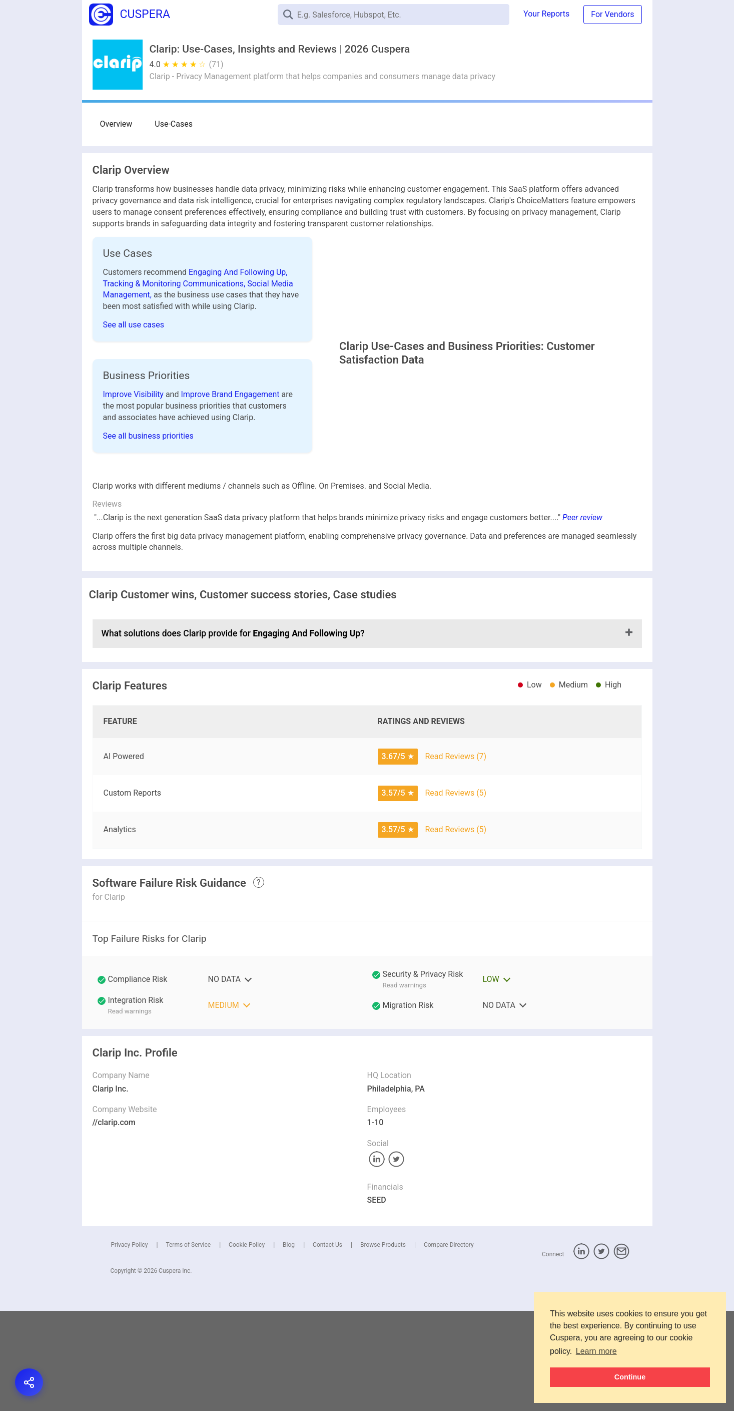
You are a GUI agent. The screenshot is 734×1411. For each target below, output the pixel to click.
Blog (289, 1345)
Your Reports (546, 14)
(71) (216, 64)
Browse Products (383, 1345)
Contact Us (327, 1345)
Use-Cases (165, 124)
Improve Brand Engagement (231, 439)
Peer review (582, 618)
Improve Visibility (134, 439)
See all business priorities (148, 480)
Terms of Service (188, 1345)
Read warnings (404, 1086)
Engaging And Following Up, (238, 272)
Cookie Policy (247, 1345)
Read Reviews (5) (455, 893)
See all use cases (134, 324)
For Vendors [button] (612, 14)
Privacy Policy (129, 1345)
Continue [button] (629, 1377)
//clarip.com (114, 1223)
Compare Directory (449, 1345)
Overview (116, 124)
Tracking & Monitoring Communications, (175, 283)
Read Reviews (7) (455, 856)
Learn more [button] (596, 1351)
